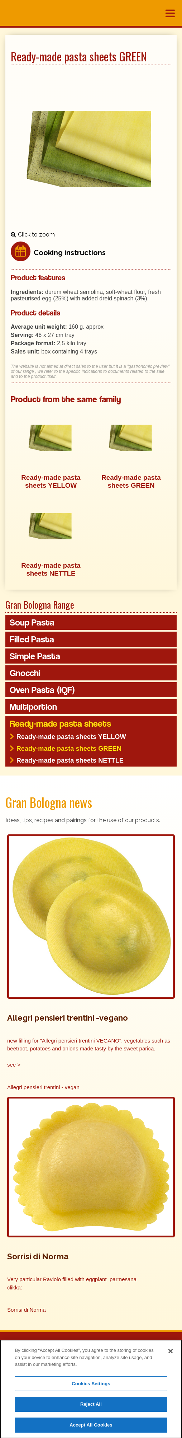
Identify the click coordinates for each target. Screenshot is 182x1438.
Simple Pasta (35, 656)
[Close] (170, 1354)
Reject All (91, 1406)
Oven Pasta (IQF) (42, 689)
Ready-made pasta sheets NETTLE (70, 760)
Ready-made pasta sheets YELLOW (71, 736)
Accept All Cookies (91, 1427)
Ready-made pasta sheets (60, 723)
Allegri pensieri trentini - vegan (43, 1087)
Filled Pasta (32, 639)
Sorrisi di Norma (26, 1310)
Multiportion (33, 706)
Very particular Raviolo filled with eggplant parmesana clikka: (71, 1283)
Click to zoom (36, 234)
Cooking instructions (70, 252)
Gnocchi (25, 673)
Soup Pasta (32, 622)
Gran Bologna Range (39, 605)
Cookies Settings (91, 1385)
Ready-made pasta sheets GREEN (68, 748)
